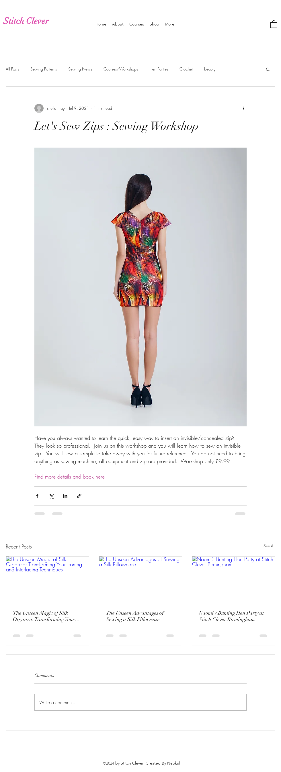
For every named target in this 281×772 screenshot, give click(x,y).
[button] (273, 24)
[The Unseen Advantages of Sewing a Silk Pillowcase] (140, 580)
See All (269, 545)
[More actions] (243, 108)
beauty (209, 69)
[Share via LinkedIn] (65, 496)
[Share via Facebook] (37, 496)
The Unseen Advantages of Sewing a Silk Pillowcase (135, 616)
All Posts (12, 69)
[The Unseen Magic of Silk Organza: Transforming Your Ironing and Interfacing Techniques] (47, 580)
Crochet (186, 69)
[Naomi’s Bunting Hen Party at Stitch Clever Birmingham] (233, 580)
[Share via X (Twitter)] (51, 496)
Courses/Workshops (121, 69)
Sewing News (80, 69)
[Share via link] (79, 496)
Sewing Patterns (43, 69)
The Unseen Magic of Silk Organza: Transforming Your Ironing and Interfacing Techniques (44, 616)
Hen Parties (158, 69)
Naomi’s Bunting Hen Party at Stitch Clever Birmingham (231, 616)
